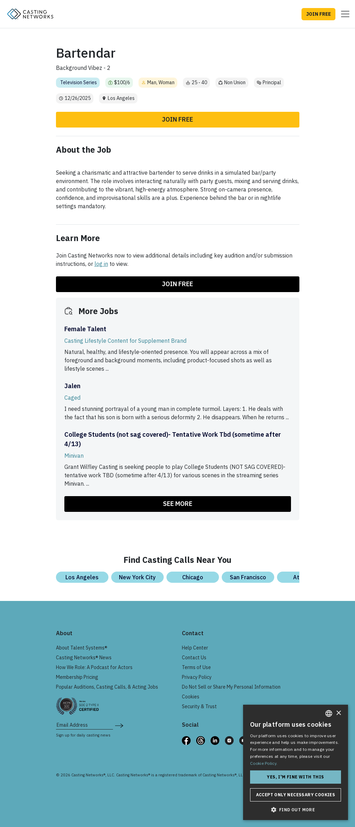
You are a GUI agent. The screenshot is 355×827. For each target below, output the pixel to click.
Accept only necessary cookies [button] (295, 794)
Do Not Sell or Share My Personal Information (231, 687)
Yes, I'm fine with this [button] (295, 776)
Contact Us (194, 657)
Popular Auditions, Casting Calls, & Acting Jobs (107, 687)
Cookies (190, 697)
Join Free (177, 119)
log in (101, 263)
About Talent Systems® (81, 648)
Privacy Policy (197, 677)
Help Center (195, 648)
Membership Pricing (77, 677)
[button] (295, 809)
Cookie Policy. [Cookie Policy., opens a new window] (263, 763)
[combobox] (328, 713)
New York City (137, 577)
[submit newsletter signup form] (119, 725)
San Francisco (248, 577)
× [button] (338, 713)
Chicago (192, 577)
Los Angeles (82, 577)
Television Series (78, 82)
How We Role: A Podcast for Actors (94, 667)
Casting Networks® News (84, 657)
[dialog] (295, 762)
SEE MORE (177, 504)
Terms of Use (196, 667)
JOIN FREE (318, 14)
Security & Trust (199, 706)
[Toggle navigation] (343, 14)
